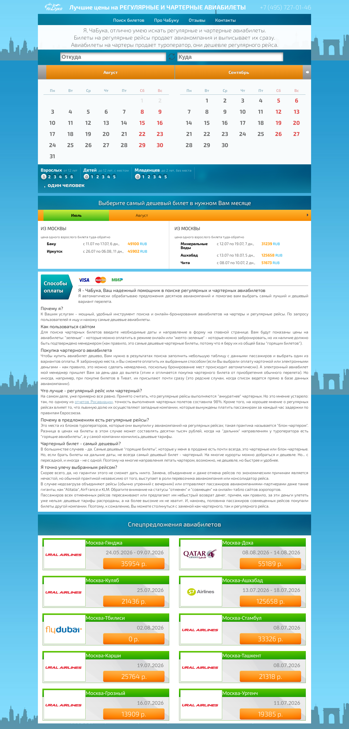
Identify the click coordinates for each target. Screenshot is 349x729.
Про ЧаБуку (166, 20)
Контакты (225, 20)
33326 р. (270, 639)
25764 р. (134, 676)
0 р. (134, 639)
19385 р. (270, 714)
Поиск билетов (128, 20)
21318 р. (270, 676)
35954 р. (134, 563)
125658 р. (270, 601)
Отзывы (197, 20)
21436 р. (134, 601)
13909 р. (134, 714)
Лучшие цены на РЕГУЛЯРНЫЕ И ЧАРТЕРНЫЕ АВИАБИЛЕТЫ (157, 7)
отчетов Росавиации (93, 401)
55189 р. (270, 563)
